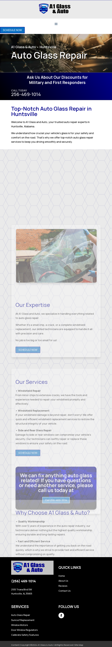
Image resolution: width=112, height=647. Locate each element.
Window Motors (19, 625)
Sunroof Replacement (22, 620)
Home (61, 575)
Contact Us (64, 590)
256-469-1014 (26, 94)
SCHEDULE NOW (12, 30)
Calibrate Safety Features (25, 634)
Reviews (62, 585)
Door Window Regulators (24, 630)
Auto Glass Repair (20, 615)
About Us (63, 580)
